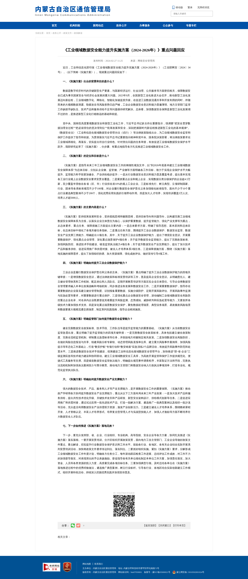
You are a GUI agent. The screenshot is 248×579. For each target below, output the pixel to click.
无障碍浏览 (203, 7)
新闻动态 (98, 25)
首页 (54, 25)
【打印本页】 (179, 525)
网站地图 (87, 564)
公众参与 (168, 25)
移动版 (177, 7)
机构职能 (75, 25)
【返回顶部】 (150, 525)
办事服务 (145, 25)
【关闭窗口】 (164, 525)
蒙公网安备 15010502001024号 (188, 572)
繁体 (190, 7)
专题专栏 (191, 25)
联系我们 (98, 564)
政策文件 (67, 33)
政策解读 (78, 33)
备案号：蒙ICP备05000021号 (157, 572)
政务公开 (121, 25)
